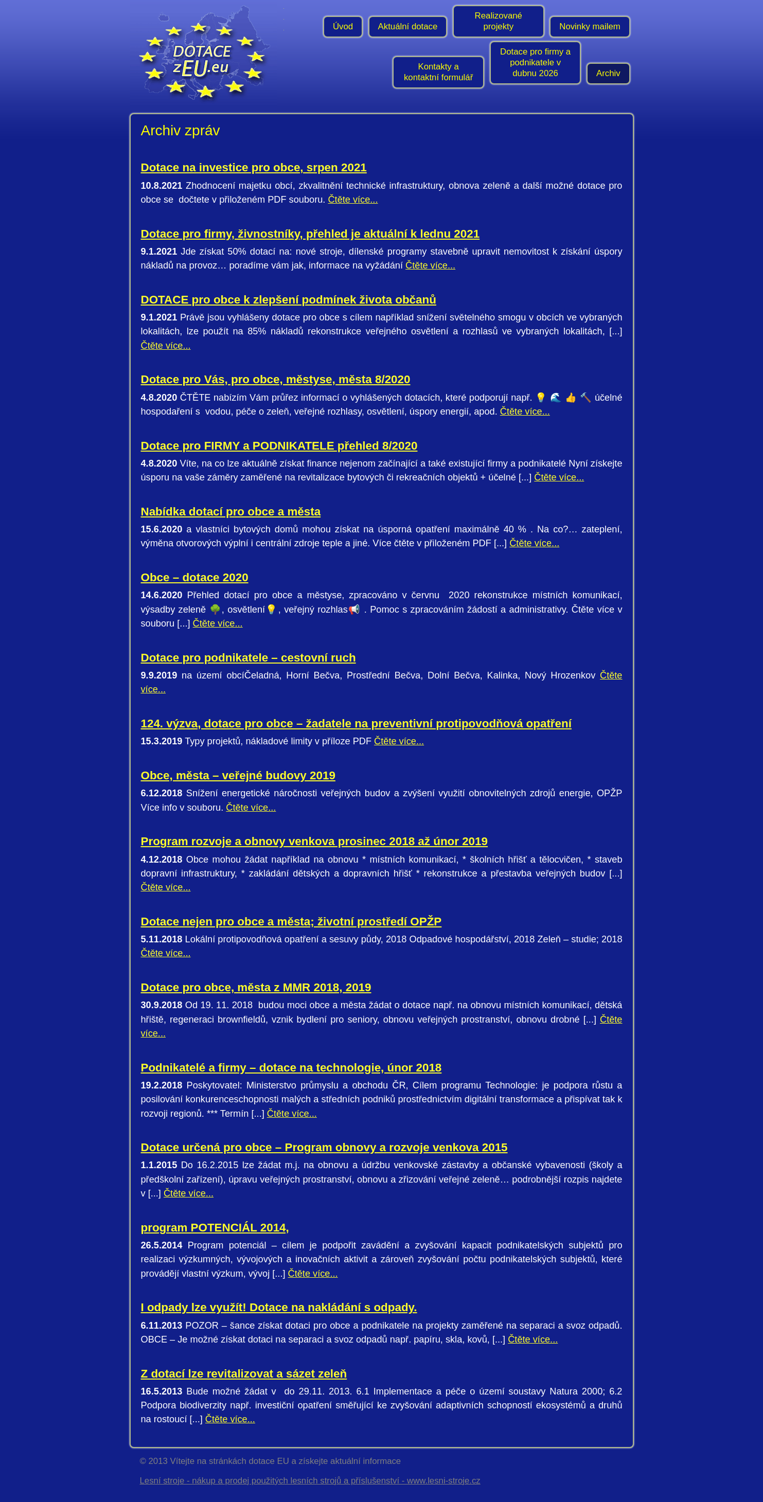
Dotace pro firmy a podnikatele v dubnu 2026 (535, 62)
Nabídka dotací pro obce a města (231, 511)
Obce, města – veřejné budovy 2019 (238, 775)
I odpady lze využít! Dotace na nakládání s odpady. (279, 1307)
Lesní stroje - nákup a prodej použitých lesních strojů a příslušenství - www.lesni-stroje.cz (310, 1481)
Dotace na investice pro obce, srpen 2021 (254, 167)
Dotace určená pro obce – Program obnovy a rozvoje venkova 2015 (324, 1147)
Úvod (343, 26)
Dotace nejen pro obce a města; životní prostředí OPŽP (291, 921)
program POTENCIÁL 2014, (215, 1227)
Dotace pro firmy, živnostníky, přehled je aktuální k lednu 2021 (310, 233)
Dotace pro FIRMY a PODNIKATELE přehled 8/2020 (279, 445)
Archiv (608, 73)
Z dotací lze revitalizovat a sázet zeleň (244, 1373)
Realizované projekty (498, 21)
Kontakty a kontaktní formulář (438, 72)
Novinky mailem (589, 26)
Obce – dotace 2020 (195, 577)
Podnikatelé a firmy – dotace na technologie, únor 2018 (291, 1067)
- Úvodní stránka (207, 54)
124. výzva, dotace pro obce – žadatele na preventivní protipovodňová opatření (356, 723)
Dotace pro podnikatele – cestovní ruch (248, 657)
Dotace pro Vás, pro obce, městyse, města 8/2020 (276, 379)
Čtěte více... (353, 199)
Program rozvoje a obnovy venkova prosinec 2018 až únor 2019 (314, 841)
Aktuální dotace (408, 26)
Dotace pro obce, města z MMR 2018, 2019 (256, 987)
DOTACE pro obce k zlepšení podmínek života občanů (288, 299)
